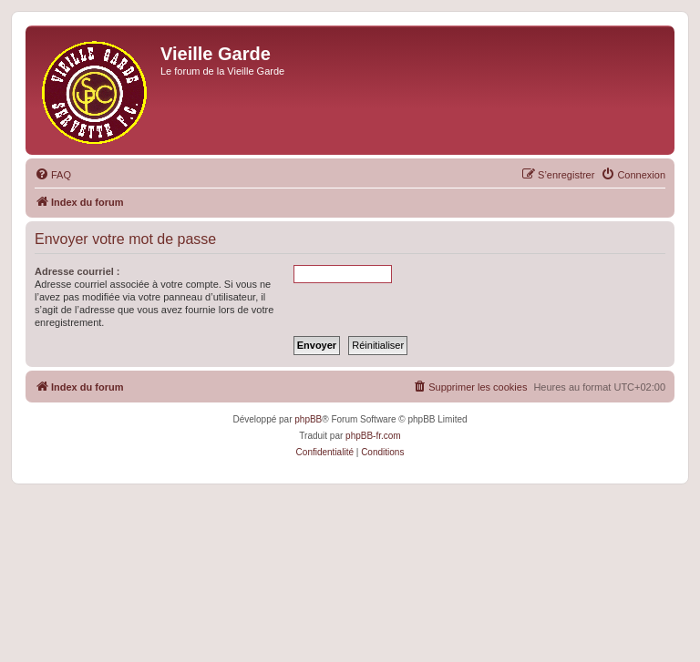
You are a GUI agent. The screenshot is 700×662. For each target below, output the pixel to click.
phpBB (308, 419)
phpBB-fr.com (373, 436)
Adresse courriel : (77, 271)
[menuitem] (53, 175)
